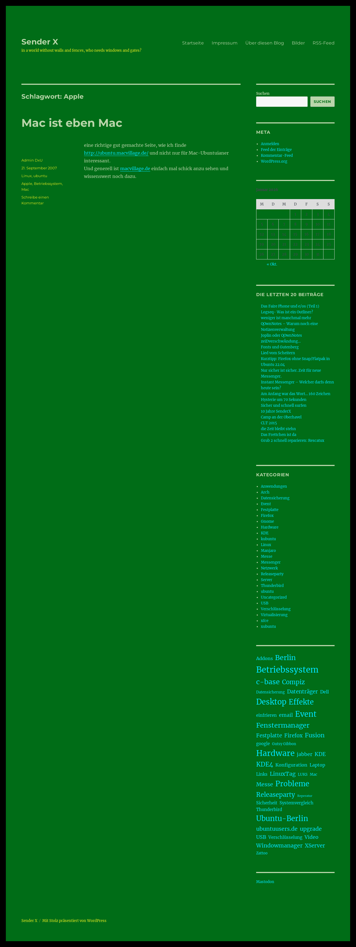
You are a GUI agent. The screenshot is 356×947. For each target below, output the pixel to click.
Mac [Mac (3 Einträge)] (313, 774)
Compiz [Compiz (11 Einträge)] (293, 682)
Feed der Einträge (276, 149)
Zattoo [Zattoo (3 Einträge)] (262, 853)
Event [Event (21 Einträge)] (306, 714)
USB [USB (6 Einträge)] (261, 837)
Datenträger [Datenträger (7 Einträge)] (302, 691)
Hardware (269, 527)
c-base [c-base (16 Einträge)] (268, 681)
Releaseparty (272, 574)
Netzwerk (269, 568)
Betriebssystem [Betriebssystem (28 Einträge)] (287, 670)
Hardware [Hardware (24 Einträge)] (275, 753)
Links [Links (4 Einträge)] (262, 774)
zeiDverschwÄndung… (281, 341)
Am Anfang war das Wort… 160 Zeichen (295, 393)
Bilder (298, 43)
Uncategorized (274, 597)
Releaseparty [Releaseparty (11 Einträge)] (275, 795)
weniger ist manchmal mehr (286, 318)
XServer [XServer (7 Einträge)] (315, 845)
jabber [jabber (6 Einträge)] (304, 754)
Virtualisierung (274, 615)
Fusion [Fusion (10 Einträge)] (315, 735)
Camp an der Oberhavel (281, 417)
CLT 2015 (269, 423)
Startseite (193, 43)
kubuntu (268, 539)
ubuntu (40, 175)
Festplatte (269, 509)
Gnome (267, 521)
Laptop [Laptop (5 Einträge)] (317, 765)
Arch (265, 492)
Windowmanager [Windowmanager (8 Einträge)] (279, 845)
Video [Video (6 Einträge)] (311, 837)
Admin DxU (32, 160)
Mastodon (265, 881)
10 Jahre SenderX (276, 411)
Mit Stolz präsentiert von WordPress (74, 920)
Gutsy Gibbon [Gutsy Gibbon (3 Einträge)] (284, 744)
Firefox (267, 515)
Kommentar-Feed (277, 155)
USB (264, 603)
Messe (266, 556)
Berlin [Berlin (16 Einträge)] (285, 657)
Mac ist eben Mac (71, 123)
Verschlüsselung (276, 609)
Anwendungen (274, 486)
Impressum (225, 43)
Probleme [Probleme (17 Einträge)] (292, 783)
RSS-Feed (324, 43)
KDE (264, 533)
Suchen (263, 93)
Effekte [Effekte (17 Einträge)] (301, 702)
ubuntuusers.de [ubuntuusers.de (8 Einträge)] (277, 828)
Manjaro (268, 550)
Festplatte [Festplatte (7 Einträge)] (269, 735)
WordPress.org (274, 161)
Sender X (39, 41)
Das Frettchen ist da (278, 434)
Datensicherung (275, 498)
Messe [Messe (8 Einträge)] (264, 784)
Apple (26, 183)
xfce (264, 620)
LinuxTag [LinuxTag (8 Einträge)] (283, 773)
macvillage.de (135, 168)
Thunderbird (272, 585)
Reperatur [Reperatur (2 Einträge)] (304, 796)
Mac (25, 189)
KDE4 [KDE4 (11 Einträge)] (264, 764)
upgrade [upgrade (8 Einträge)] (311, 828)
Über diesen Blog (264, 43)
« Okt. (272, 264)
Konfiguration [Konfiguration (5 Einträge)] (291, 765)
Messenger (271, 562)
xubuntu (268, 626)
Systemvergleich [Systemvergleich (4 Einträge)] (296, 802)
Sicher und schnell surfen (283, 405)
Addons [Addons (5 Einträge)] (264, 658)
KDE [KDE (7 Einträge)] (320, 754)
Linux (26, 175)
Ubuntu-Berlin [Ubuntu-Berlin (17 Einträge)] (282, 818)
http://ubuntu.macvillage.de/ (116, 153)
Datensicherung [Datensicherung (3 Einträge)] (270, 692)
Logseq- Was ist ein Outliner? (287, 312)
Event (266, 504)
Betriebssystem (48, 183)
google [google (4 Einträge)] (263, 743)
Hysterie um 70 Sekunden (283, 399)
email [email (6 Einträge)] (286, 715)
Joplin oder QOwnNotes (281, 335)
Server (266, 579)
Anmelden (270, 144)
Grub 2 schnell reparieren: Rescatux (292, 440)
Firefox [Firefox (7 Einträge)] (293, 735)
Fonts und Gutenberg (280, 347)
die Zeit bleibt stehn (278, 429)
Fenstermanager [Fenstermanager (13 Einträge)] (283, 725)
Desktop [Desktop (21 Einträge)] (271, 701)
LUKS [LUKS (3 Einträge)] (303, 774)
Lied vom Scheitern (278, 353)
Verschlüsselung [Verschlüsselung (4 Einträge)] (285, 837)
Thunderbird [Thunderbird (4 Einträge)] (269, 809)
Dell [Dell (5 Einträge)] (324, 692)
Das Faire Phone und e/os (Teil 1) (290, 306)
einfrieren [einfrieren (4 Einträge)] (266, 715)
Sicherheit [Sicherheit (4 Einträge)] (266, 802)
